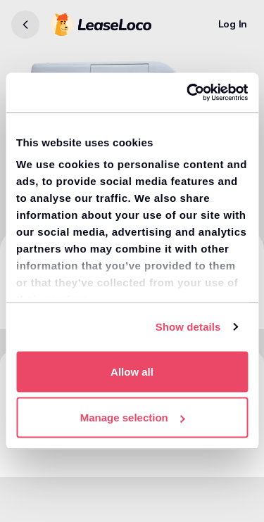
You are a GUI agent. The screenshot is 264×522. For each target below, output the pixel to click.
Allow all (132, 371)
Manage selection (132, 418)
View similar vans (57, 452)
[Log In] (233, 25)
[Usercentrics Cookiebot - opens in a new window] (188, 93)
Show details (188, 327)
